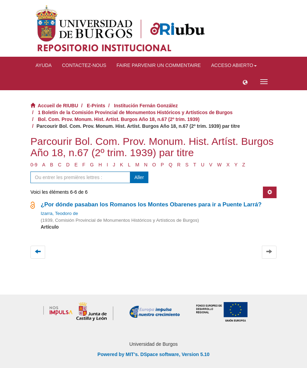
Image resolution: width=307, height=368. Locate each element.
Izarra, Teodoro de (59, 213)
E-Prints (96, 105)
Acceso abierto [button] (233, 65)
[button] (245, 81)
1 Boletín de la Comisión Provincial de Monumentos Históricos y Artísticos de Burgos (135, 112)
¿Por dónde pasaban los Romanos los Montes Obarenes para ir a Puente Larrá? (151, 204)
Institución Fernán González (146, 105)
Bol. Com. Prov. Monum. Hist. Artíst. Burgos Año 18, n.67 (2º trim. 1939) (119, 119)
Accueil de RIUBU (58, 105)
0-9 (33, 164)
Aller (139, 177)
